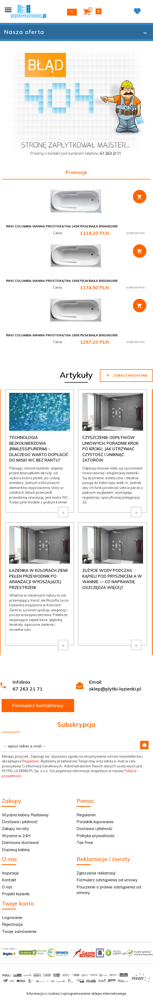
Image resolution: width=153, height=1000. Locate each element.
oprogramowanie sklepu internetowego (94, 993)
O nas (7, 886)
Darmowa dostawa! (20, 842)
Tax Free (84, 842)
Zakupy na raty (15, 828)
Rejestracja (12, 924)
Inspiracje (10, 873)
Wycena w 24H (16, 835)
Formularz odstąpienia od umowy (106, 879)
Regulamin (30, 761)
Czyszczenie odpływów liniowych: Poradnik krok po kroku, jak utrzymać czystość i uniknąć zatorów (110, 449)
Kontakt (9, 879)
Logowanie (12, 917)
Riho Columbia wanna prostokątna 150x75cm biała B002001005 (62, 281)
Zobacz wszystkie (126, 375)
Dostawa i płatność (20, 821)
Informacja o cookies (43, 993)
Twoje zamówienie (19, 931)
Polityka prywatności (95, 835)
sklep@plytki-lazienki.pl (115, 689)
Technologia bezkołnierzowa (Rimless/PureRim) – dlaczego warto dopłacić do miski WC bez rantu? (38, 449)
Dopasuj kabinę (16, 849)
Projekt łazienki (15, 893)
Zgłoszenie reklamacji (95, 873)
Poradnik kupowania (94, 821)
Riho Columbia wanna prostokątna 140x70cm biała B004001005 (62, 226)
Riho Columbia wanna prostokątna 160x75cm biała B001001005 (62, 335)
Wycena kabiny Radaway (25, 814)
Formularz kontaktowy (37, 705)
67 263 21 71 (28, 689)
